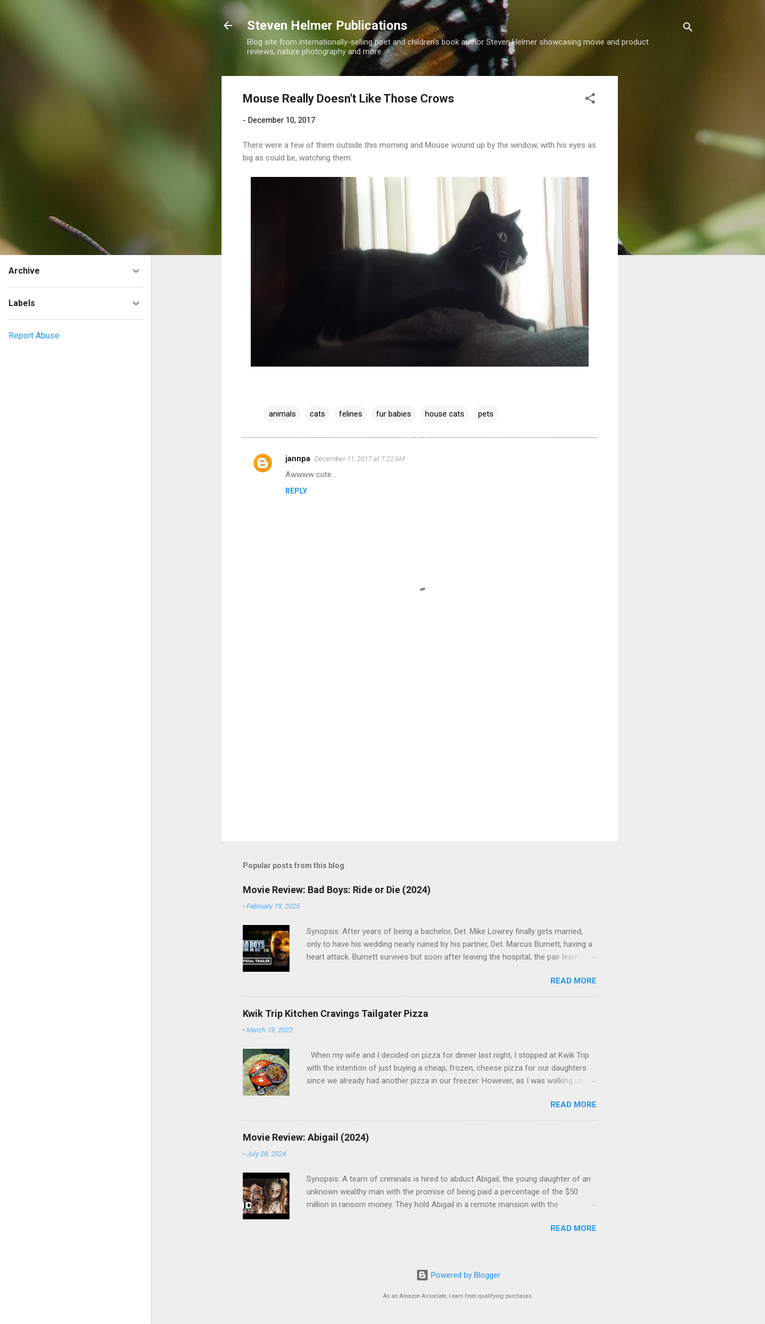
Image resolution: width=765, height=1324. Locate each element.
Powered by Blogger (458, 1275)
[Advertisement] (660, 235)
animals (282, 414)
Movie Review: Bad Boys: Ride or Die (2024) (337, 889)
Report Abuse (34, 335)
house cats (444, 414)
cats (317, 414)
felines (350, 414)
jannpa (297, 458)
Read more (573, 981)
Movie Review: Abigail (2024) (306, 1137)
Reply (296, 491)
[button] (590, 100)
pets (486, 414)
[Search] (688, 29)
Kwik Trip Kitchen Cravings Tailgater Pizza (335, 1013)
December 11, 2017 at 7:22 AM (359, 459)
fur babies (393, 414)
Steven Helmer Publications (327, 25)
